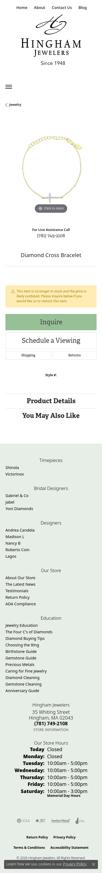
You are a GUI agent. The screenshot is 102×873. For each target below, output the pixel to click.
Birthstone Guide (21, 651)
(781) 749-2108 (51, 235)
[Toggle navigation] (8, 86)
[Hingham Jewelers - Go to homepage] (51, 41)
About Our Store (20, 577)
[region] (51, 169)
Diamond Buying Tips (25, 638)
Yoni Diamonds (19, 508)
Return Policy (17, 597)
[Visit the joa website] (80, 821)
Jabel (9, 502)
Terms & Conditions (29, 847)
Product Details (51, 401)
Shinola (12, 467)
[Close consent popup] (93, 864)
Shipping (28, 355)
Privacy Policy (64, 837)
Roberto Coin (17, 549)
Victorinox (14, 474)
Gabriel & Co (17, 495)
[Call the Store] (51, 723)
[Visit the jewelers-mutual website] (60, 821)
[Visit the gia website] (23, 821)
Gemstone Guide (20, 658)
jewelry (15, 104)
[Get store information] (51, 729)
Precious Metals (19, 664)
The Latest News (20, 584)
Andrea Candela (20, 530)
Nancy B (12, 543)
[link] (21, 7)
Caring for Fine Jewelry (26, 671)
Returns (74, 355)
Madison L (14, 536)
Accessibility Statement (69, 847)
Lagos (10, 556)
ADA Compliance (20, 603)
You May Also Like (51, 415)
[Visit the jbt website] (40, 821)
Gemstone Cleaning (23, 684)
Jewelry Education (21, 625)
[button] (39, 7)
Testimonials (16, 590)
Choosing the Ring (22, 644)
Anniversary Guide (22, 690)
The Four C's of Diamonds (28, 631)
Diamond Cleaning (22, 677)
